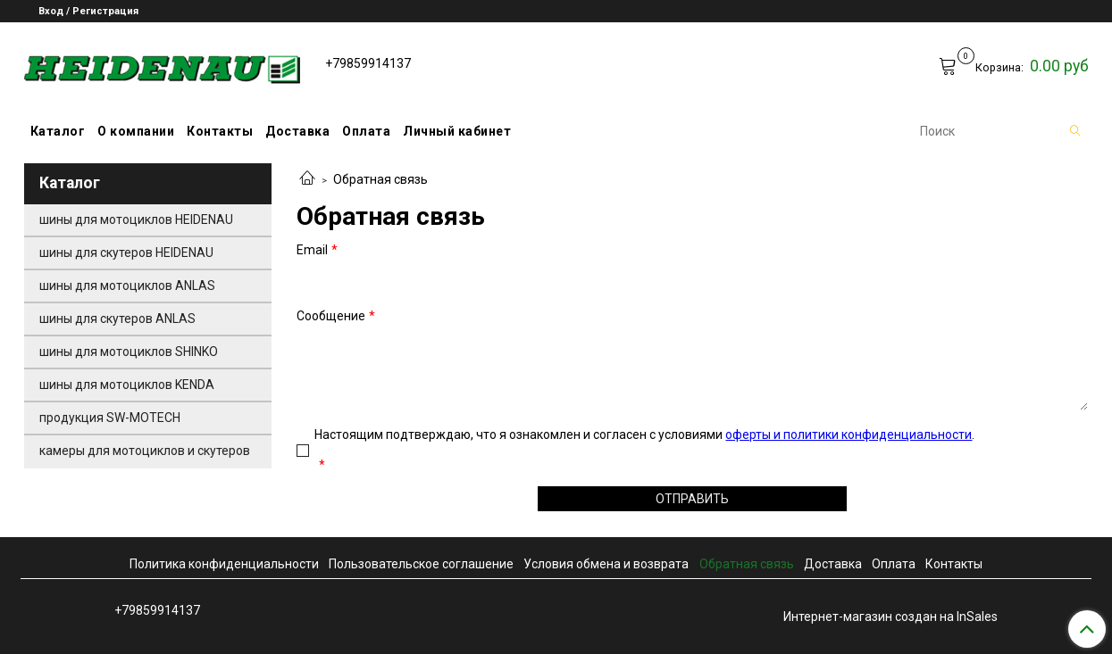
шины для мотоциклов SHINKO (128, 351)
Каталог (58, 131)
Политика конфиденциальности (224, 564)
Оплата (366, 131)
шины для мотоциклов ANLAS (127, 285)
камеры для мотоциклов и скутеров (144, 450)
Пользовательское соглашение (421, 564)
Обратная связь (746, 564)
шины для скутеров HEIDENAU (126, 252)
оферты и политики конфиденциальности (848, 434)
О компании (135, 131)
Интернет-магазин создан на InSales (890, 616)
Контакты (220, 131)
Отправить (692, 499)
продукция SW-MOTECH (109, 417)
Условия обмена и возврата (606, 564)
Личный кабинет (457, 131)
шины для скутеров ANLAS (117, 318)
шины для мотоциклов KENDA (126, 384)
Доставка (297, 131)
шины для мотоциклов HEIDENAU (136, 219)
